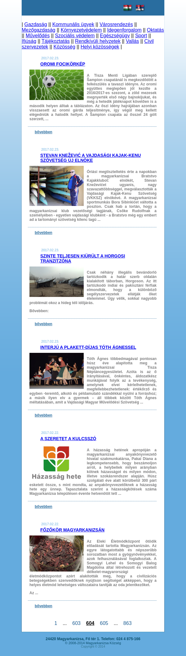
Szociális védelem (75, 35)
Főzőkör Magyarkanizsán (72, 529)
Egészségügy (115, 35)
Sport (141, 35)
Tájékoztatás (56, 41)
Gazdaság (35, 24)
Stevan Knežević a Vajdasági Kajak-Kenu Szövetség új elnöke (90, 158)
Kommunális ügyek (73, 24)
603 (76, 623)
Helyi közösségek (100, 46)
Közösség (64, 46)
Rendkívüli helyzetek (98, 41)
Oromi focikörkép (62, 64)
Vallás (132, 41)
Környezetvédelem (81, 30)
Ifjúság (29, 41)
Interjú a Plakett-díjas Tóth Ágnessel (88, 347)
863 (127, 623)
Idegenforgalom (124, 30)
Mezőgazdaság (38, 30)
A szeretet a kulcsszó (68, 438)
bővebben (43, 132)
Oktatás (155, 30)
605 (104, 623)
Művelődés (38, 35)
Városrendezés (116, 24)
